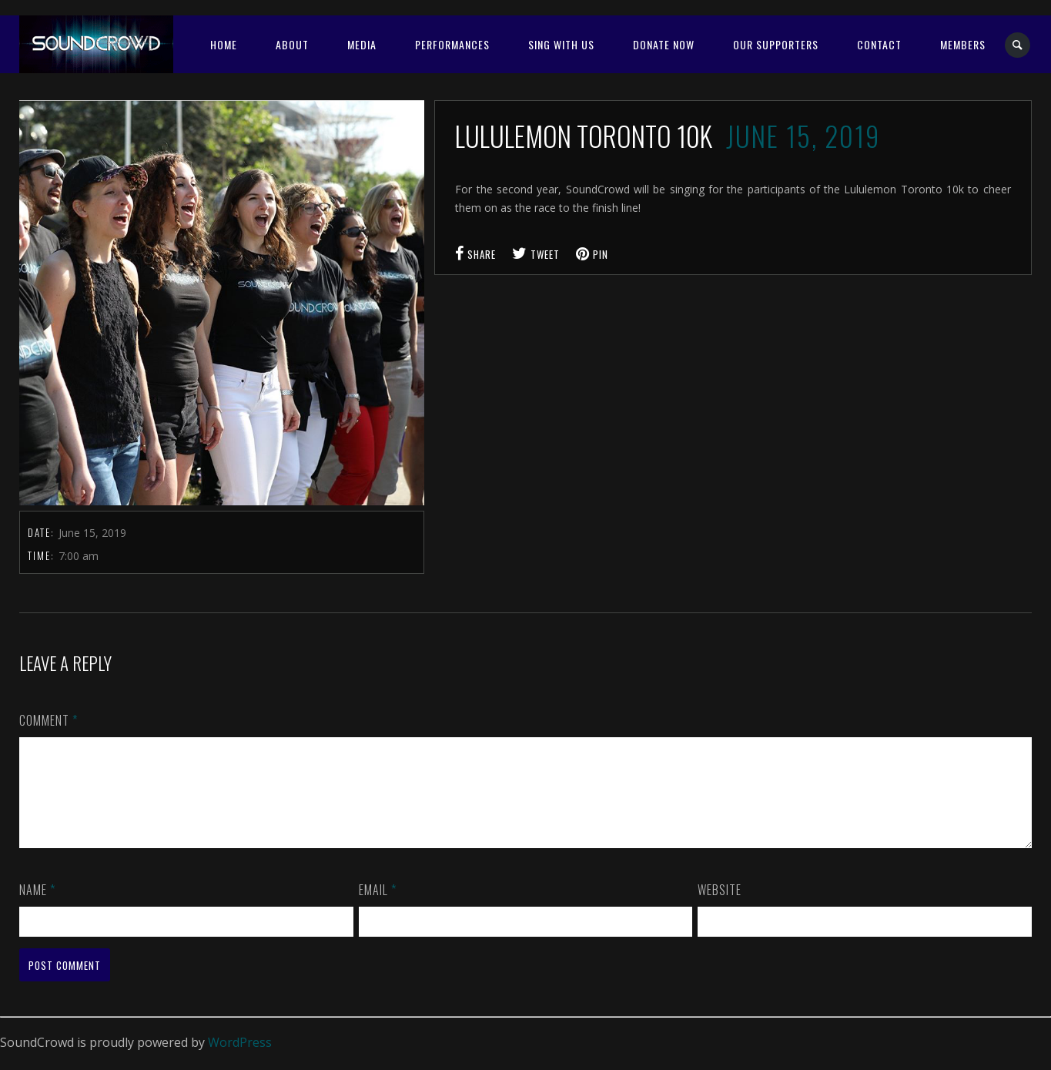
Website (719, 908)
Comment (48, 720)
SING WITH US (561, 44)
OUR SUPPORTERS (775, 44)
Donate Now (664, 44)
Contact (879, 44)
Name (37, 908)
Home (223, 44)
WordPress (240, 1060)
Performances (452, 44)
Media (362, 44)
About (292, 44)
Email (378, 908)
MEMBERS (963, 44)
